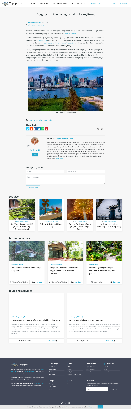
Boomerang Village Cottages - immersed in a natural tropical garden (102, 270)
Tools (69, 384)
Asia (29, 25)
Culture (41, 120)
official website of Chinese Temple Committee (58, 43)
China (33, 25)
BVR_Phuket (94, 264)
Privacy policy (52, 384)
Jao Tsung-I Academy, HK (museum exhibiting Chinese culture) (22, 226)
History (46, 120)
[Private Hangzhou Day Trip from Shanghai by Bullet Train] (36, 303)
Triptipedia (12, 4)
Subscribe (114, 389)
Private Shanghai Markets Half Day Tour (86, 320)
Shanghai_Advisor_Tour (19, 317)
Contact (106, 372)
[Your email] (97, 389)
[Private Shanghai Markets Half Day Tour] (94, 303)
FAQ (69, 367)
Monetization (52, 369)
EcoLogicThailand (17, 264)
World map (52, 372)
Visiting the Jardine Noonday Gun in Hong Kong (109, 225)
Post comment (33, 188)
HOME (33, 3)
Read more (59, 158)
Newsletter (89, 372)
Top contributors (90, 367)
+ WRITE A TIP (95, 4)
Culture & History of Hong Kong (51, 225)
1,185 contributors (29, 372)
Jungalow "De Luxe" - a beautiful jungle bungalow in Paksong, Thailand (64, 270)
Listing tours (71, 372)
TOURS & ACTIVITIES (78, 3)
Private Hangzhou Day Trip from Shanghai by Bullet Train (35, 320)
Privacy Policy (92, 407)
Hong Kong (40, 25)
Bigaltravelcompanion (34, 22)
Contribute (52, 367)
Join (113, 4)
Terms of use (52, 386)
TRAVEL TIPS (44, 3)
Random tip (52, 374)
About (106, 367)
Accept (100, 407)
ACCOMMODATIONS (60, 3)
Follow (35, 155)
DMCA (50, 389)
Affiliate (70, 369)
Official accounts (90, 369)
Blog (105, 369)
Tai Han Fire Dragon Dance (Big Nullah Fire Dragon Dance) (80, 226)
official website (70, 33)
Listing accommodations (74, 374)
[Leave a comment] (65, 179)
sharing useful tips (38, 383)
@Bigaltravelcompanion (35, 146)
